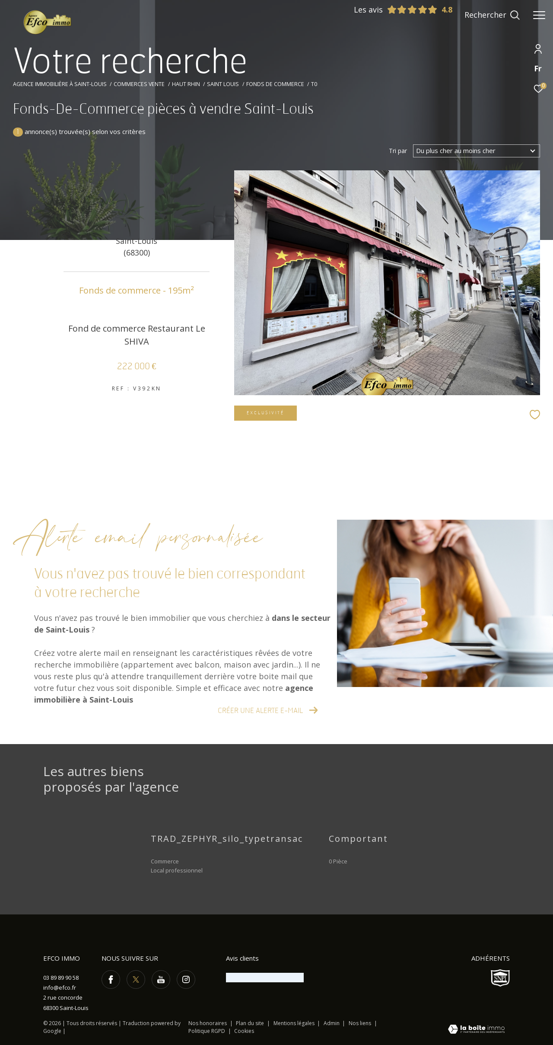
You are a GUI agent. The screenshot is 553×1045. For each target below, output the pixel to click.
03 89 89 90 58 (61, 977)
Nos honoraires (207, 1023)
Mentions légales (294, 1023)
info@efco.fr (59, 987)
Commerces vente (139, 84)
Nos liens (360, 1023)
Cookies (244, 1031)
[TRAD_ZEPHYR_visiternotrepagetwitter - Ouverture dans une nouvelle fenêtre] (136, 979)
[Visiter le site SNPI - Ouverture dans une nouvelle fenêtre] (500, 978)
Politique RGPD (206, 1031)
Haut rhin (186, 84)
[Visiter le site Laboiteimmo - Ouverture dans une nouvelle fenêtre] (476, 1030)
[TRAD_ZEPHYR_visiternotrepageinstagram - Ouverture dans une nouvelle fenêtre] (186, 979)
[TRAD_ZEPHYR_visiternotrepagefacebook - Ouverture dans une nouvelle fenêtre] (111, 979)
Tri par (398, 151)
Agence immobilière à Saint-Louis (60, 84)
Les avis (396, 9)
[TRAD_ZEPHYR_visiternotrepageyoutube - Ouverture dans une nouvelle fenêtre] (161, 979)
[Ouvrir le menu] (539, 15)
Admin (332, 1023)
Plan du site (250, 1023)
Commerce (165, 861)
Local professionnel (177, 870)
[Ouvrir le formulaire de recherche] (492, 15)
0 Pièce (338, 861)
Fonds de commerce (275, 84)
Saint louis (223, 84)
